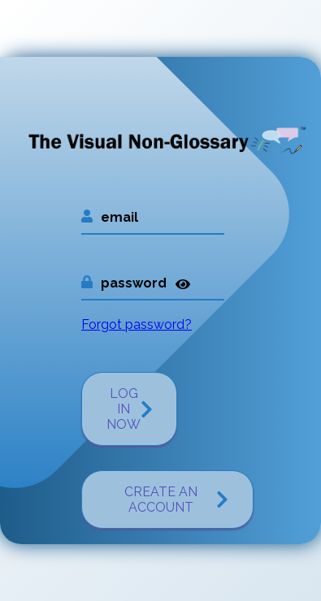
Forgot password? (136, 324)
